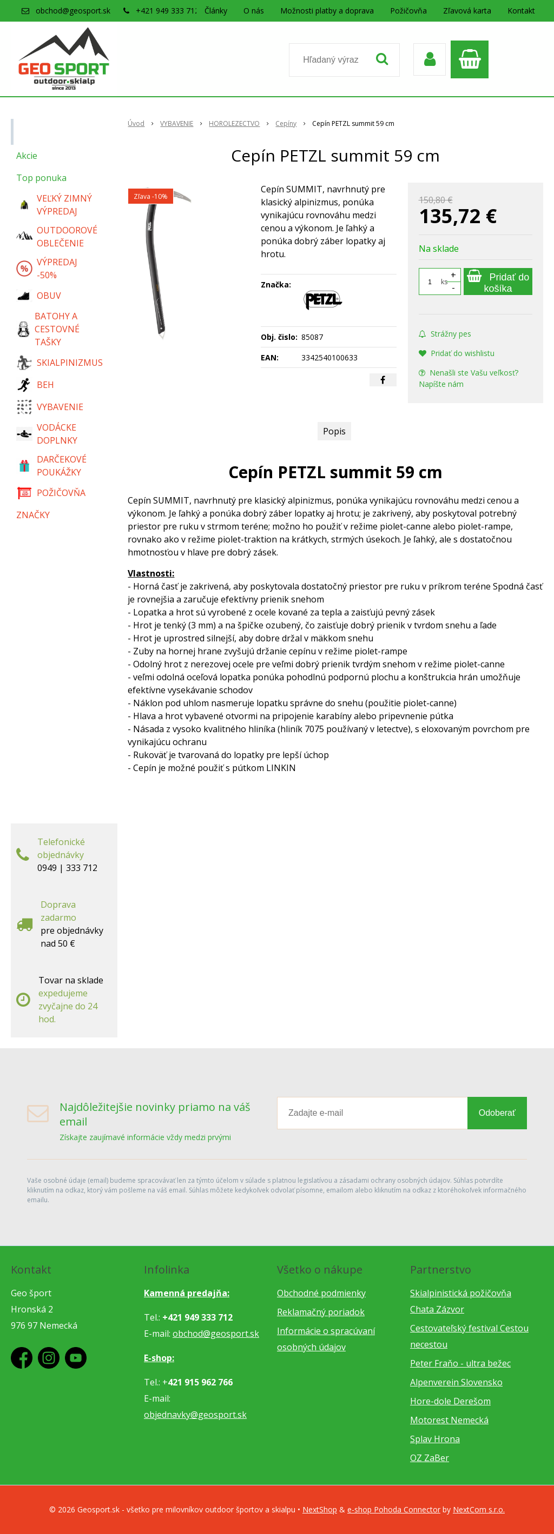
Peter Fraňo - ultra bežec (460, 1363)
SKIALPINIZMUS (59, 362)
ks (444, 281)
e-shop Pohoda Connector (393, 1509)
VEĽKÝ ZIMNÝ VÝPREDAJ (54, 204)
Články (216, 10)
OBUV (38, 295)
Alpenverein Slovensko (456, 1382)
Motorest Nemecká (449, 1420)
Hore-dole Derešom (450, 1401)
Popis (334, 431)
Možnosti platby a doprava (327, 10)
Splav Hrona (435, 1439)
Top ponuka (41, 178)
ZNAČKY (33, 515)
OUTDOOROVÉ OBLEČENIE (56, 236)
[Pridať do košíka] (498, 281)
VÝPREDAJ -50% (46, 268)
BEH (35, 384)
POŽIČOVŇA (50, 492)
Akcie (26, 156)
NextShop (319, 1509)
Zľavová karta (467, 10)
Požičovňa (408, 10)
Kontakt (521, 10)
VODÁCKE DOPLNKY (46, 433)
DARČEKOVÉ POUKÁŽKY (51, 465)
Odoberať (497, 1112)
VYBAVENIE (49, 407)
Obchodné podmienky (321, 1293)
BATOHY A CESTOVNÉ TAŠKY (48, 329)
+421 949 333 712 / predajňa (187, 10)
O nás (253, 10)
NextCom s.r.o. (479, 1509)
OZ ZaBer (429, 1458)
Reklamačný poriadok (321, 1312)
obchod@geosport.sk (73, 10)
